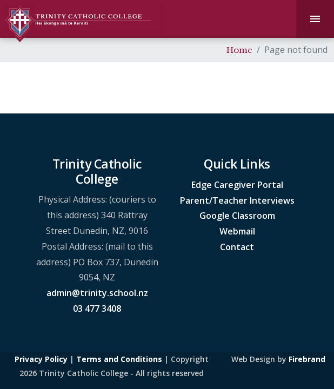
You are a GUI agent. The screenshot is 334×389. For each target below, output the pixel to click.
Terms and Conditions (119, 359)
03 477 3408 (97, 308)
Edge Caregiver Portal (237, 185)
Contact (237, 247)
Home (239, 50)
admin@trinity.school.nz (97, 293)
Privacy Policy (41, 359)
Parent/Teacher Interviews (237, 200)
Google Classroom (237, 216)
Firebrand (307, 359)
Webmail (237, 231)
